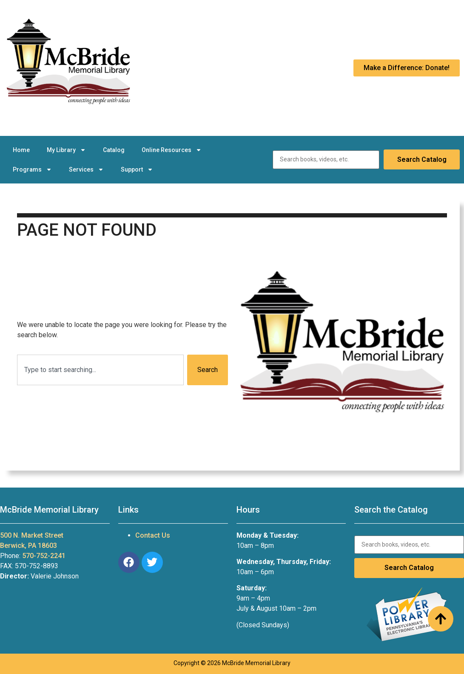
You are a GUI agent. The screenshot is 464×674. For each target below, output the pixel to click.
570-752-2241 (43, 556)
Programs (32, 169)
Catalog (114, 150)
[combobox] (100, 370)
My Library (66, 150)
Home (21, 150)
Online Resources (172, 150)
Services (86, 169)
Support (137, 169)
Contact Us (152, 535)
